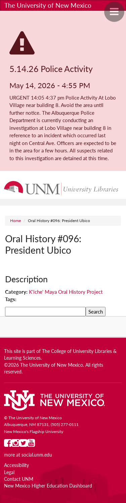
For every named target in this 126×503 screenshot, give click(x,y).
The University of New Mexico (47, 5)
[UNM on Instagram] (15, 444)
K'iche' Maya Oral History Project (65, 292)
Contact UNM (18, 479)
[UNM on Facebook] (8, 444)
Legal (9, 472)
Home (15, 220)
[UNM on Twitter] (23, 444)
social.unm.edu (37, 455)
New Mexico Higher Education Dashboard (48, 486)
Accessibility (16, 465)
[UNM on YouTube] (31, 444)
